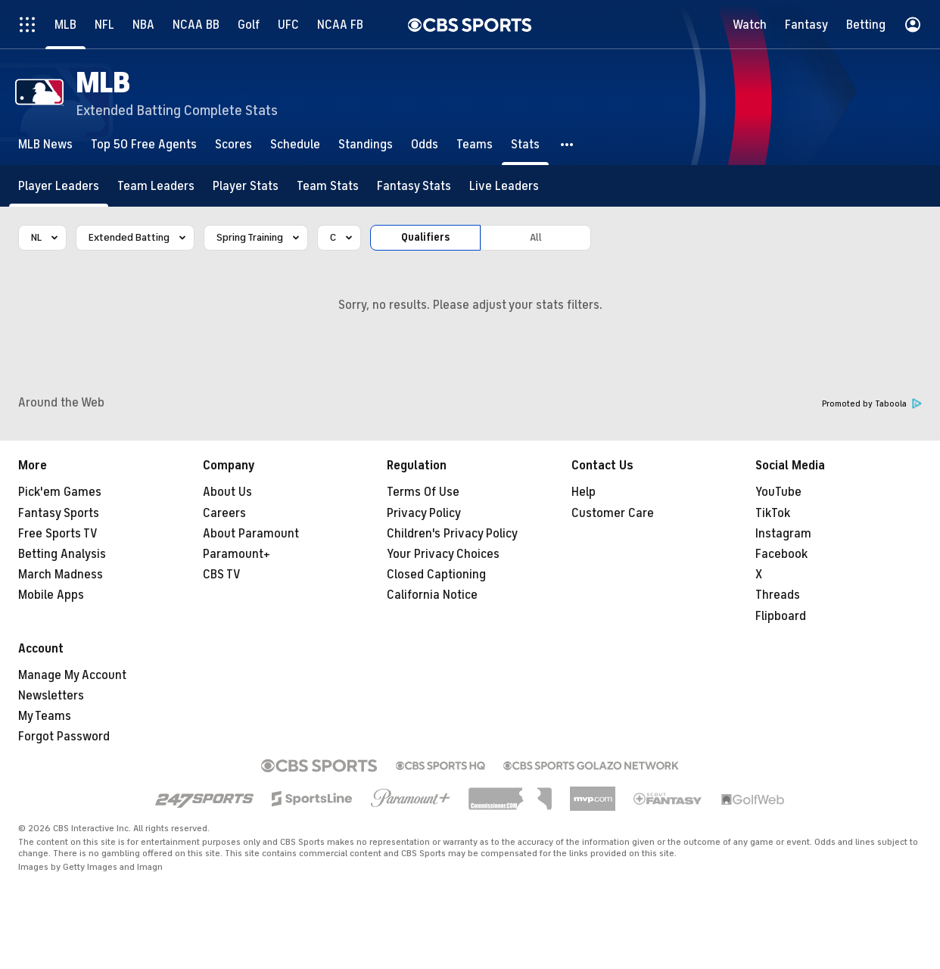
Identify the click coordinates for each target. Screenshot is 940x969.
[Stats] (525, 144)
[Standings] (365, 144)
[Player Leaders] (58, 186)
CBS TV (222, 574)
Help (583, 492)
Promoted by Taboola (872, 404)
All (536, 237)
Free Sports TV (58, 533)
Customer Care (612, 513)
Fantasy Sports (58, 513)
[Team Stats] (328, 186)
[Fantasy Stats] (414, 186)
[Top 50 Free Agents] (144, 144)
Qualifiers (425, 237)
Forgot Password (64, 736)
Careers (224, 513)
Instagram (783, 533)
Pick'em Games (59, 492)
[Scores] (233, 144)
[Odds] (424, 144)
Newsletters (51, 695)
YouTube (778, 492)
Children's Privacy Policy (452, 533)
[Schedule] (295, 144)
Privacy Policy (424, 513)
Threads (777, 595)
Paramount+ (236, 554)
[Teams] (474, 144)
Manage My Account (72, 675)
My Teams (44, 716)
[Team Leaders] (156, 186)
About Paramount (251, 533)
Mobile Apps (51, 595)
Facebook (781, 554)
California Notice (432, 595)
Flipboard (780, 616)
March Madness (60, 574)
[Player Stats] (246, 186)
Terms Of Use (423, 492)
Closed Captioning (436, 574)
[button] (568, 144)
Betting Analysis (62, 554)
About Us (227, 492)
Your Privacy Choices (443, 554)
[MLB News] (45, 144)
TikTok (772, 513)
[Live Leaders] (504, 186)
